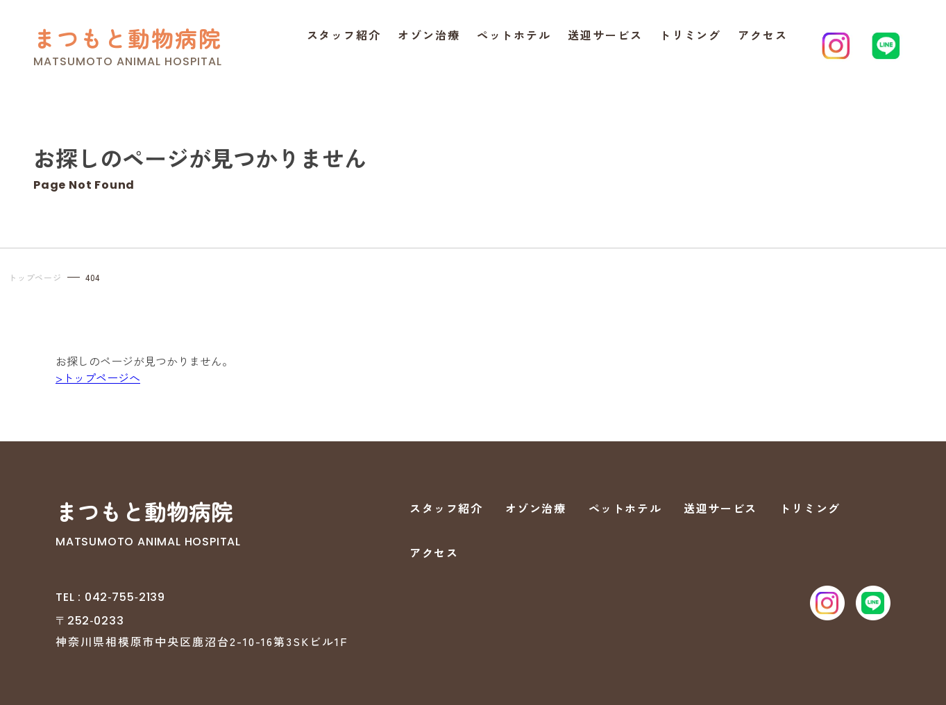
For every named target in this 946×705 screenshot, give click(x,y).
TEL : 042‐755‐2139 (110, 597)
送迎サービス (605, 34)
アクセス (763, 34)
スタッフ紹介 (344, 34)
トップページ (35, 277)
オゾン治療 (429, 34)
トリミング (690, 34)
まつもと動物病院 (127, 37)
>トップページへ (98, 377)
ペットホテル (514, 34)
